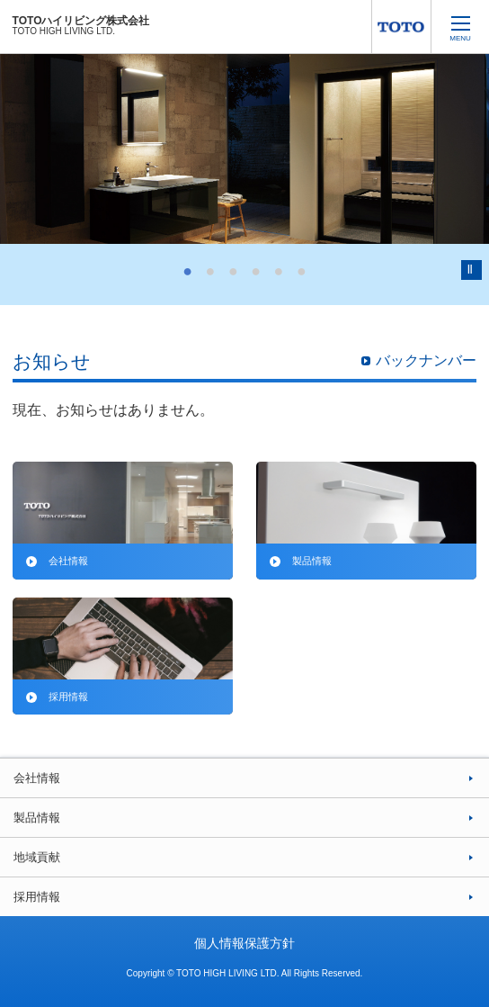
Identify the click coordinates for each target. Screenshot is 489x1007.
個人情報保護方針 (244, 943)
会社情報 (36, 778)
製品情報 (36, 817)
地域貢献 (36, 857)
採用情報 (36, 897)
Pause (471, 270)
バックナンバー (426, 360)
